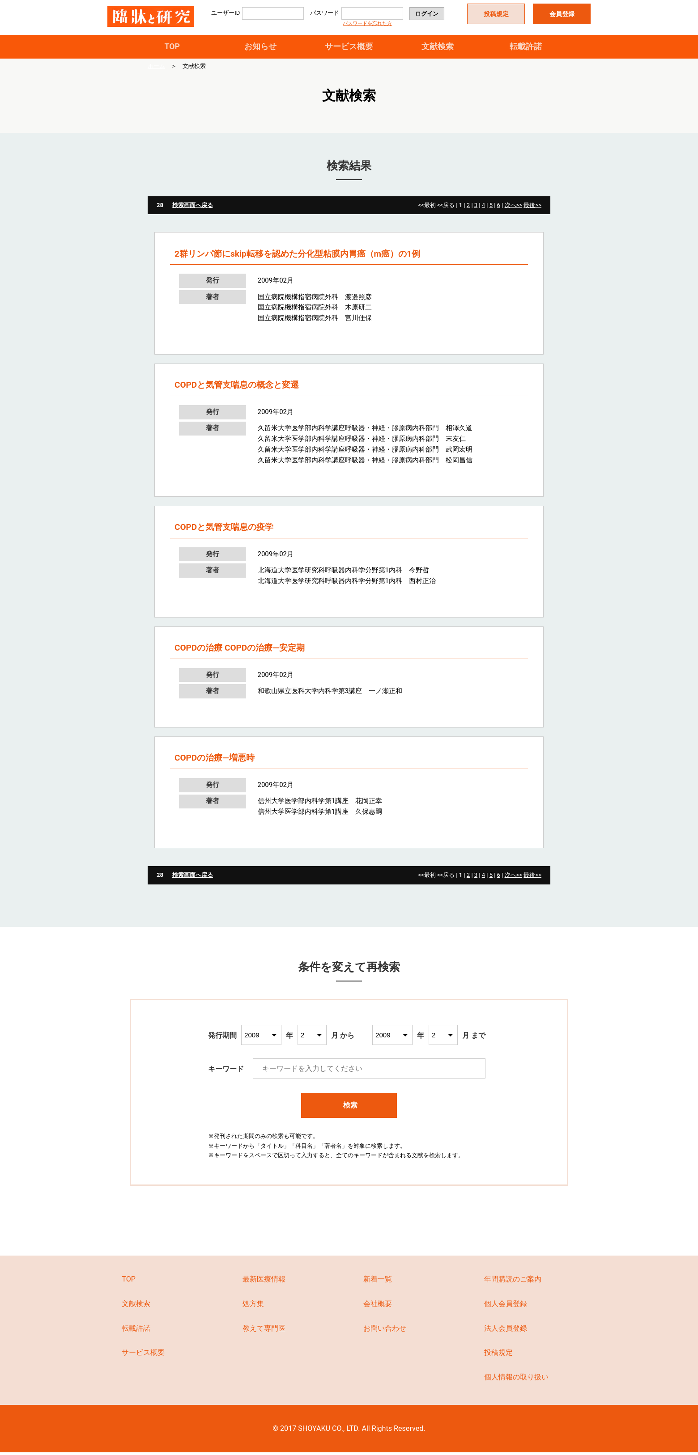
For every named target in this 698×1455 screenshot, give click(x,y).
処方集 (253, 1306)
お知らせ (260, 47)
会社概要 (377, 1306)
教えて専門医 (264, 1331)
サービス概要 (349, 47)
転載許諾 (526, 47)
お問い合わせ (384, 1331)
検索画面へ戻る (192, 207)
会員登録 (562, 13)
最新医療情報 (264, 1281)
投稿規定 (496, 13)
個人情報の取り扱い (516, 1379)
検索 (349, 1108)
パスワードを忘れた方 (367, 23)
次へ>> (514, 207)
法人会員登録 (505, 1331)
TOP (172, 47)
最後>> (532, 207)
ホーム (156, 68)
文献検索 (437, 47)
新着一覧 (377, 1281)
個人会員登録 (505, 1306)
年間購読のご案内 (512, 1281)
